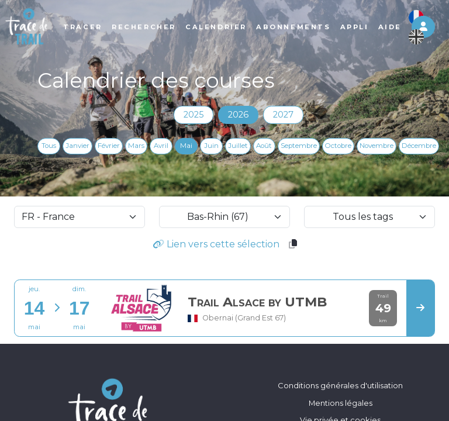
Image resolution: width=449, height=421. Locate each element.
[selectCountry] (79, 217)
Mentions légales (340, 403)
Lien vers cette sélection (216, 244)
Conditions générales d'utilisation (340, 385)
